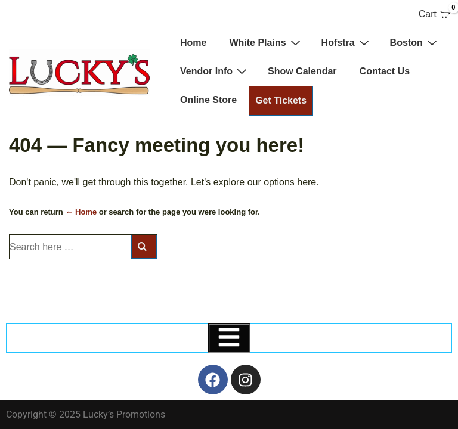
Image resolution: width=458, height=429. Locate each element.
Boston (415, 42)
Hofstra (346, 42)
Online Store (208, 100)
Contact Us (385, 71)
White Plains (266, 42)
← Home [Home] (81, 211)
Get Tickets (281, 100)
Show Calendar (302, 71)
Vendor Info (215, 71)
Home (193, 43)
